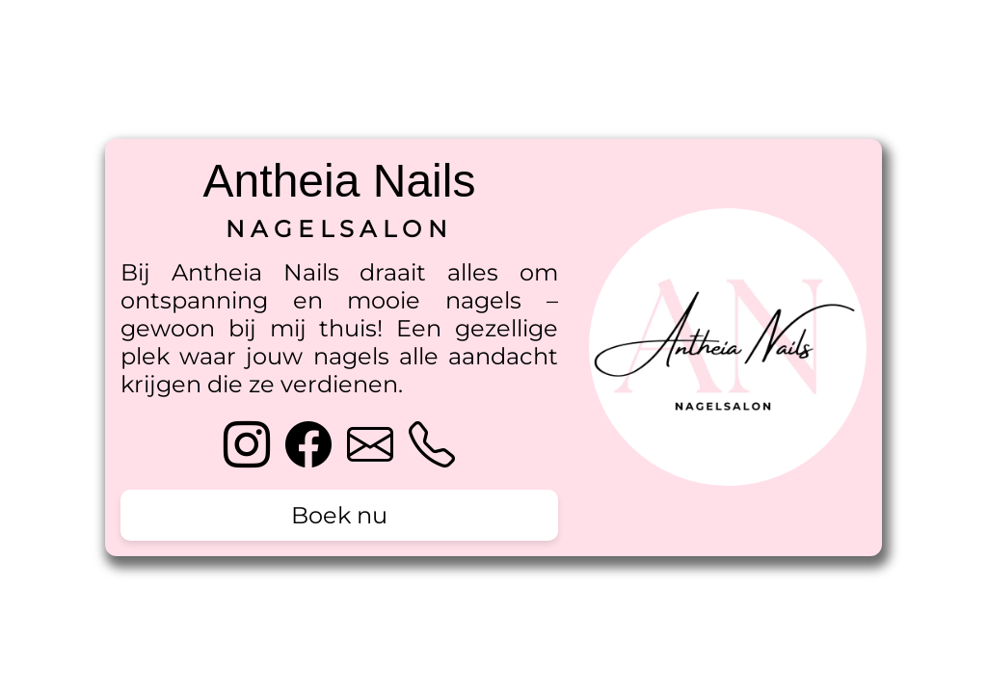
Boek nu (339, 515)
